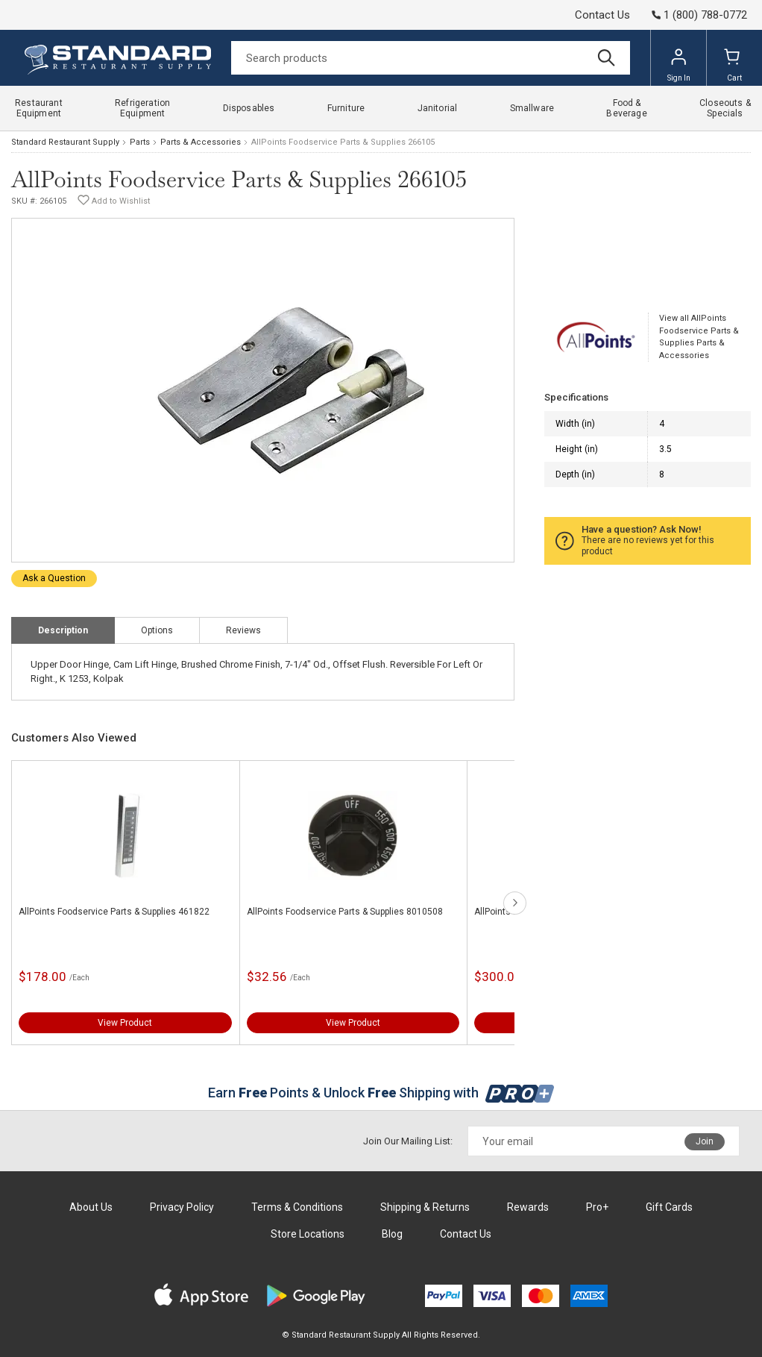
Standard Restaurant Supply (65, 142)
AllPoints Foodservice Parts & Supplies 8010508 (345, 911)
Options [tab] (157, 630)
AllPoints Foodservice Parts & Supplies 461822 (114, 911)
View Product (125, 1023)
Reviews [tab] (243, 630)
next (514, 903)
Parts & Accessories (200, 142)
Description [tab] (63, 630)
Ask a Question (54, 578)
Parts (140, 142)
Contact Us (602, 15)
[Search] (430, 58)
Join (705, 1141)
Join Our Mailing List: (408, 1141)
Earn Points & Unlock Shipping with (381, 1092)
